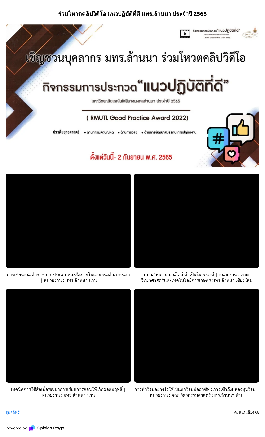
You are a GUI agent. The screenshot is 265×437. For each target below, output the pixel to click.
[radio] (68, 228)
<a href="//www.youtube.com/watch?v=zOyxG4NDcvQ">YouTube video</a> (196, 336)
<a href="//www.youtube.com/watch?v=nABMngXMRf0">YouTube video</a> (68, 336)
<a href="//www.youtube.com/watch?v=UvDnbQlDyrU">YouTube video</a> (68, 221)
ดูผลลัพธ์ (13, 412)
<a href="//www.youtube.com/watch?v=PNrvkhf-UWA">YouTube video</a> (196, 221)
